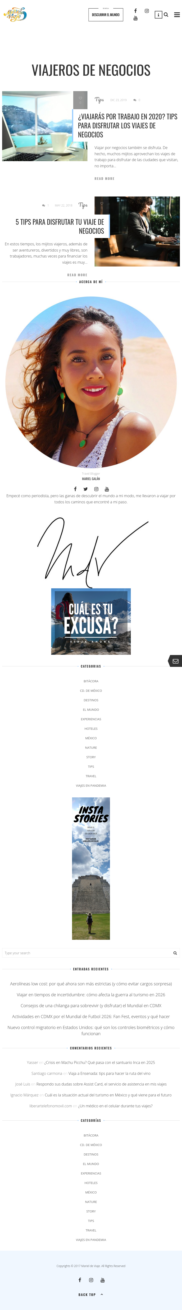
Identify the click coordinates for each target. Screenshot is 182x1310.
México (91, 738)
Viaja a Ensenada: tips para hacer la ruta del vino (109, 1073)
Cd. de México (91, 690)
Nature (91, 747)
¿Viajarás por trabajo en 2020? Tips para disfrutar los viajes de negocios (127, 125)
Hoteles (90, 728)
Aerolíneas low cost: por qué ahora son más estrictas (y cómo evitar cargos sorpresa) (91, 984)
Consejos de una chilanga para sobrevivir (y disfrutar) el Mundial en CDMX (91, 1005)
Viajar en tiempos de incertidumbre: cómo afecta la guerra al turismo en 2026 (91, 994)
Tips (99, 99)
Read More (105, 178)
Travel (91, 776)
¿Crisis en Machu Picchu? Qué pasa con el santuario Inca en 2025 (99, 1062)
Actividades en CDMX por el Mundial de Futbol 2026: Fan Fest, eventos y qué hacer (91, 1016)
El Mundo (91, 709)
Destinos (91, 700)
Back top (90, 1294)
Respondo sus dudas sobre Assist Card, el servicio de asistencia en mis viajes (101, 1084)
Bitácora (91, 681)
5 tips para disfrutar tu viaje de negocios (60, 226)
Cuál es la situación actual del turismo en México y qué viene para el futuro (108, 1095)
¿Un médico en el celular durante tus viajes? (115, 1106)
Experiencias (91, 719)
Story (91, 757)
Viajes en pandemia (91, 785)
